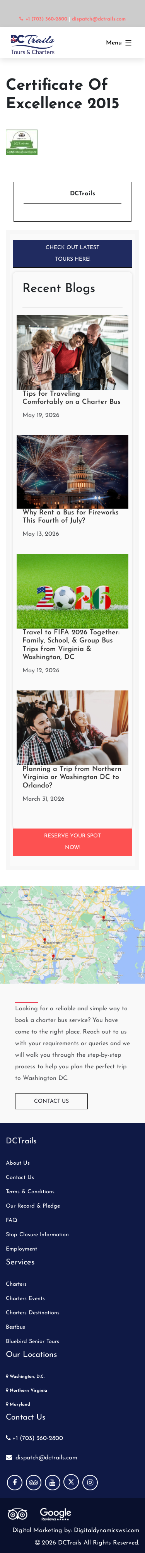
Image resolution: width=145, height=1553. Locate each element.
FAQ (11, 1220)
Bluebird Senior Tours (32, 1342)
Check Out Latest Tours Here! (72, 253)
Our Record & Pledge (33, 1206)
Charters (16, 1284)
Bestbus (15, 1327)
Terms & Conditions (30, 1192)
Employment (21, 1249)
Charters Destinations (33, 1313)
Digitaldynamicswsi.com (105, 1530)
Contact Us (51, 1101)
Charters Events (25, 1299)
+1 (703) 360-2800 (34, 1438)
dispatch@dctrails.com (41, 1458)
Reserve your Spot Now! (72, 842)
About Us (18, 1163)
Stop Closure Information (37, 1235)
